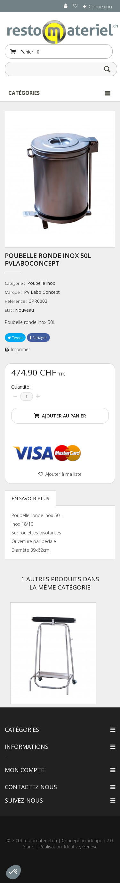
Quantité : (21, 387)
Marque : (14, 292)
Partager (38, 337)
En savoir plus (30, 498)
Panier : (29, 52)
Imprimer (20, 349)
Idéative (72, 847)
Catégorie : (15, 283)
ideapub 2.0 (100, 841)
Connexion (100, 6)
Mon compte (24, 770)
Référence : (16, 301)
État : (9, 310)
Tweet (15, 337)
